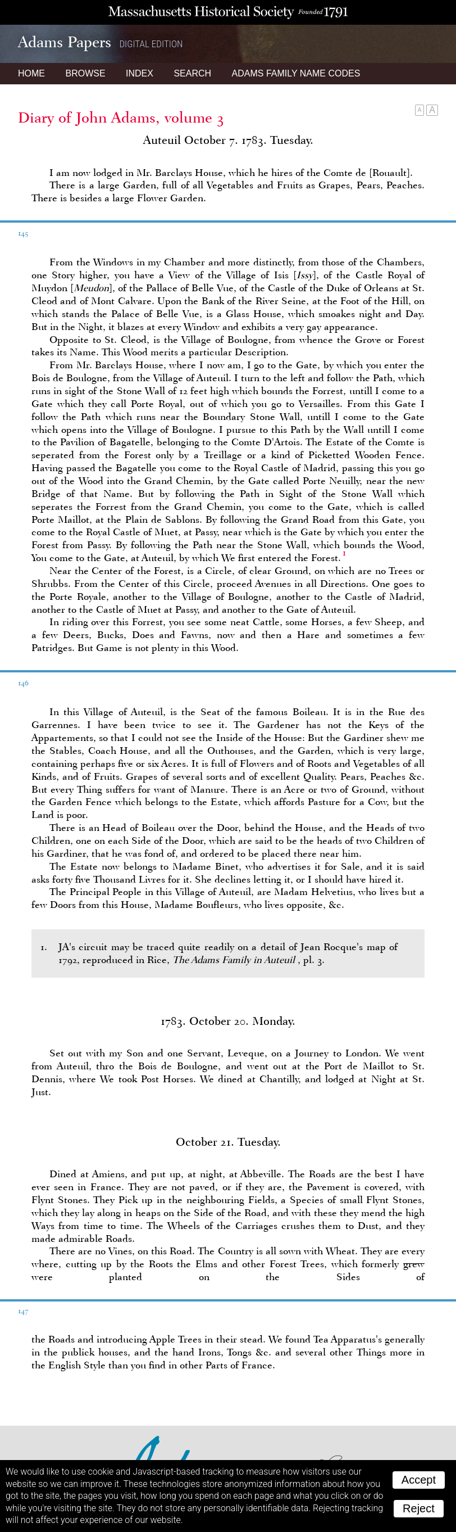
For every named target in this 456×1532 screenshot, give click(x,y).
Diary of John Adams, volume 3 (121, 117)
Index (139, 73)
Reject (419, 1508)
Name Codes (296, 73)
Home (31, 73)
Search (192, 73)
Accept (419, 1480)
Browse (85, 73)
